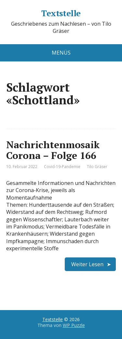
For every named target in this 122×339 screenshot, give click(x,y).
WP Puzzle (74, 325)
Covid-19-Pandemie (62, 166)
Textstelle (61, 13)
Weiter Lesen (87, 264)
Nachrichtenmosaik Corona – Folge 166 (53, 150)
